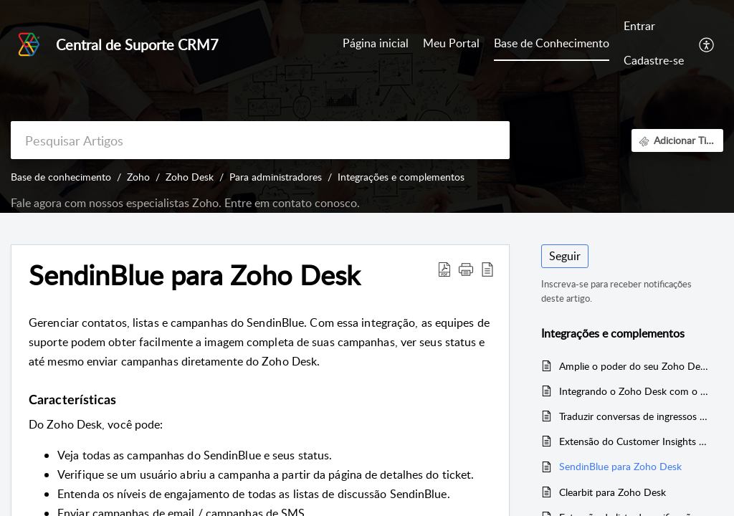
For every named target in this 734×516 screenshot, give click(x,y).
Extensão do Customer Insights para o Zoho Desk (634, 441)
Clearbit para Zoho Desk (612, 492)
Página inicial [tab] (376, 43)
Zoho (138, 176)
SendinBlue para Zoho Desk (620, 466)
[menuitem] (653, 27)
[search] (260, 140)
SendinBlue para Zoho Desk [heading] (194, 275)
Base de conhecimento (61, 176)
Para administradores (275, 176)
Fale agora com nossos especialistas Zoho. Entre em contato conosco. (185, 203)
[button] (707, 43)
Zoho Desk (190, 176)
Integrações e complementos (401, 176)
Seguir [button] (565, 256)
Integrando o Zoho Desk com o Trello (634, 391)
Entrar (639, 26)
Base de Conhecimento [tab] (551, 43)
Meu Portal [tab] (451, 43)
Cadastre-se (654, 60)
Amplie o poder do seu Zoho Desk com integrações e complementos (634, 366)
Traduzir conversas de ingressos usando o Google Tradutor (634, 416)
